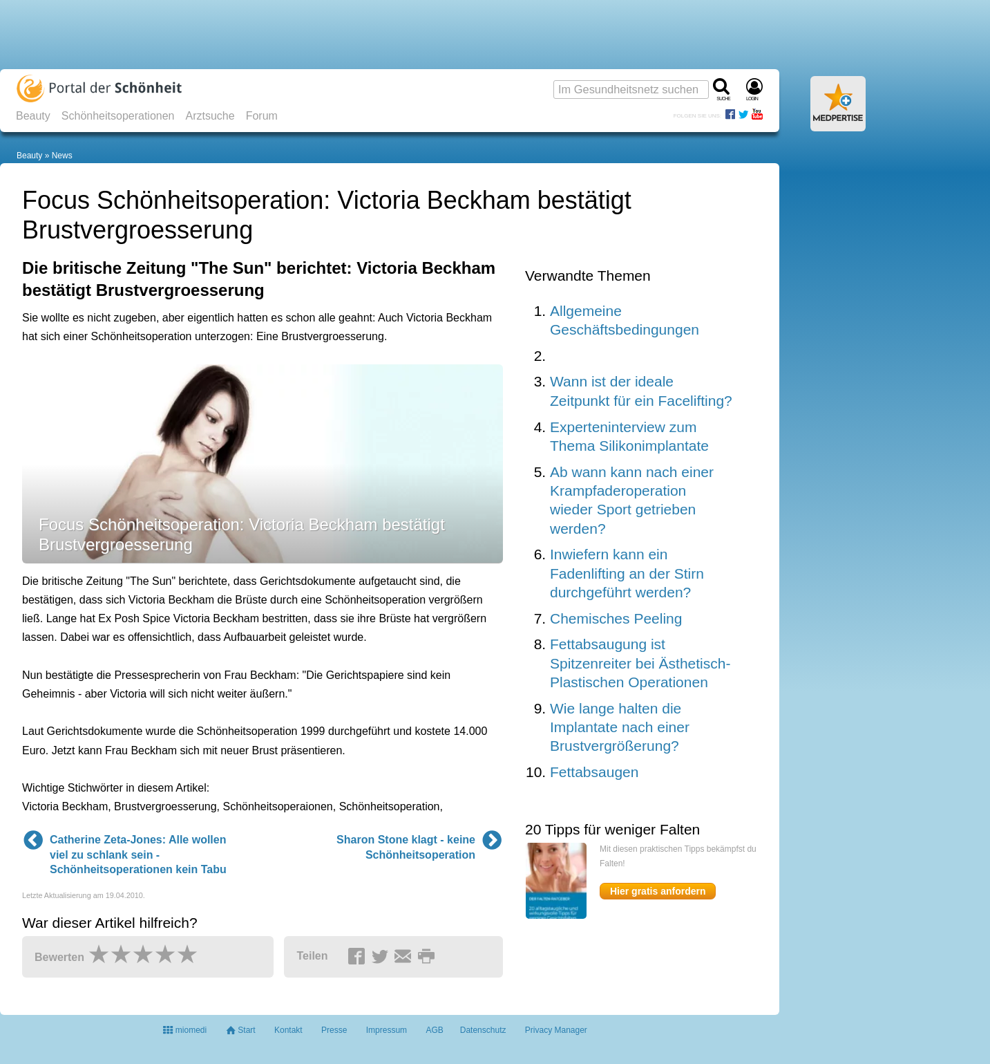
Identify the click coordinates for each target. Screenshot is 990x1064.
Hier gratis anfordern (657, 891)
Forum (262, 116)
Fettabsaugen (594, 772)
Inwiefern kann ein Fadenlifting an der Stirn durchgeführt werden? (627, 573)
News (62, 155)
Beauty (33, 116)
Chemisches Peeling (616, 618)
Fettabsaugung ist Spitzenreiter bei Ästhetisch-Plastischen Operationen (640, 663)
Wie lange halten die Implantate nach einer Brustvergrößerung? (619, 727)
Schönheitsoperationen (118, 116)
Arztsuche (210, 116)
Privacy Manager (556, 1030)
